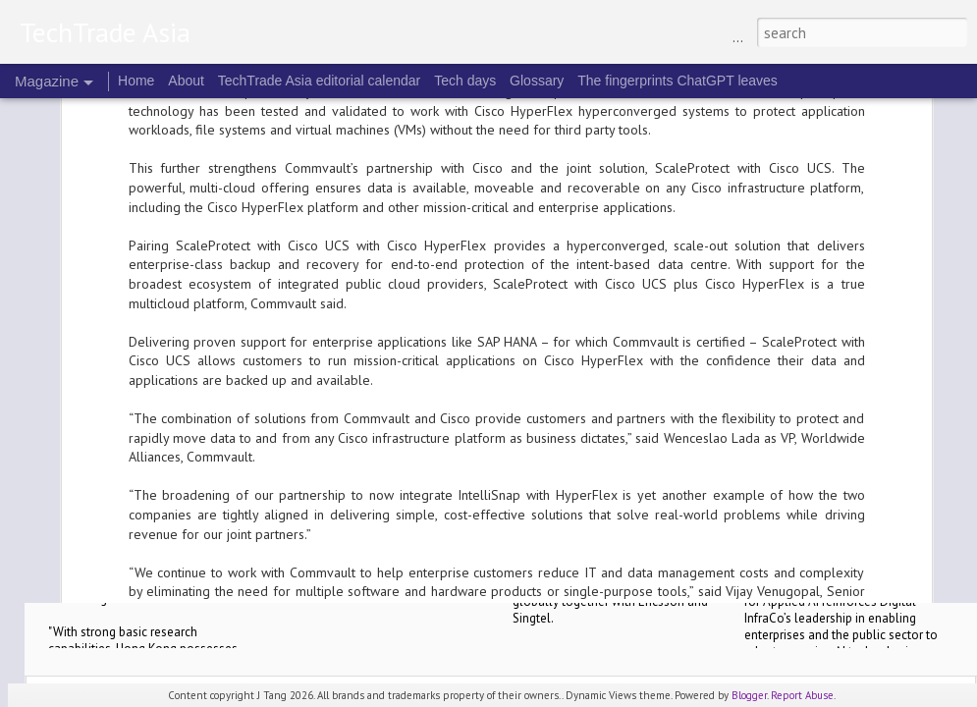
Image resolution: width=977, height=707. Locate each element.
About (186, 80)
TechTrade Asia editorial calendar (319, 80)
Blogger (749, 695)
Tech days (465, 80)
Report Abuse (802, 695)
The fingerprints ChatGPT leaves (677, 80)
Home (136, 80)
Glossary (537, 80)
